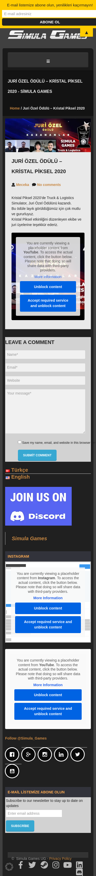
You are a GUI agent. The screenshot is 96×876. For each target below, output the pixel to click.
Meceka (22, 185)
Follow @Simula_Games (26, 738)
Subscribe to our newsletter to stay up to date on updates (44, 803)
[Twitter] (79, 754)
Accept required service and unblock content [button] (48, 303)
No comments (49, 185)
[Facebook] (13, 754)
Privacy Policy (60, 859)
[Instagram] (46, 754)
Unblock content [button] (48, 287)
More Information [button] (48, 277)
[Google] (29, 754)
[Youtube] (13, 771)
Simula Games (29, 538)
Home (15, 108)
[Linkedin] (62, 754)
